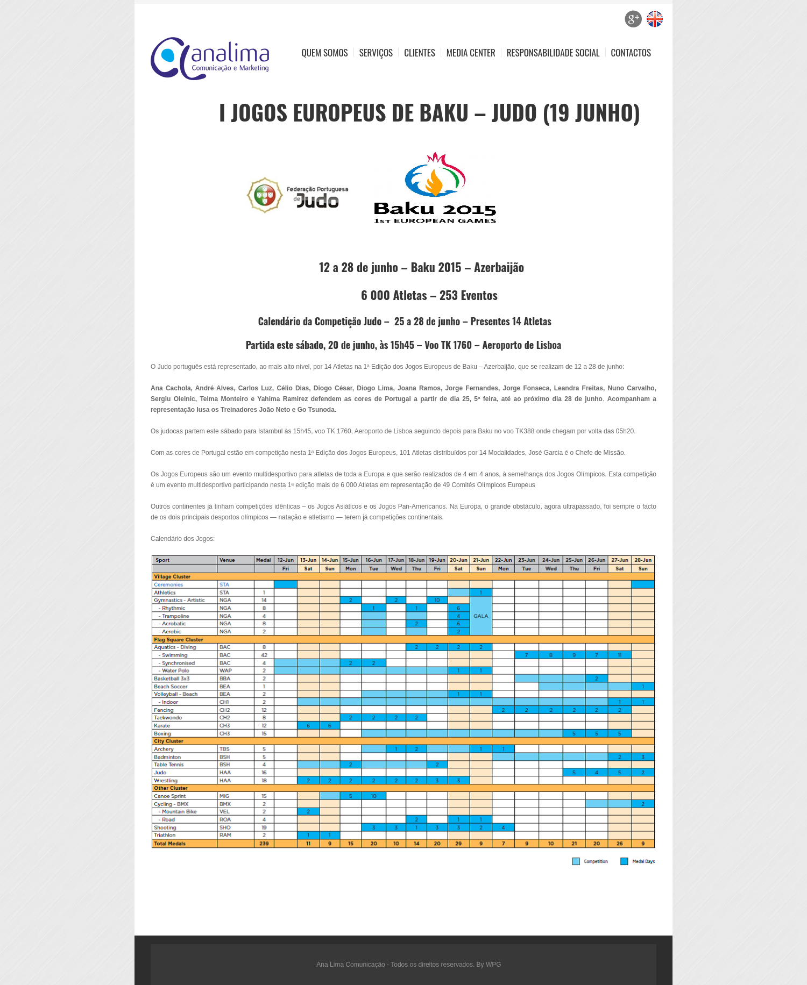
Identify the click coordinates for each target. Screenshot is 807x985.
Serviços (376, 52)
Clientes (419, 52)
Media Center (471, 52)
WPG (493, 964)
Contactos (631, 52)
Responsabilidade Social (553, 52)
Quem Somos (325, 52)
